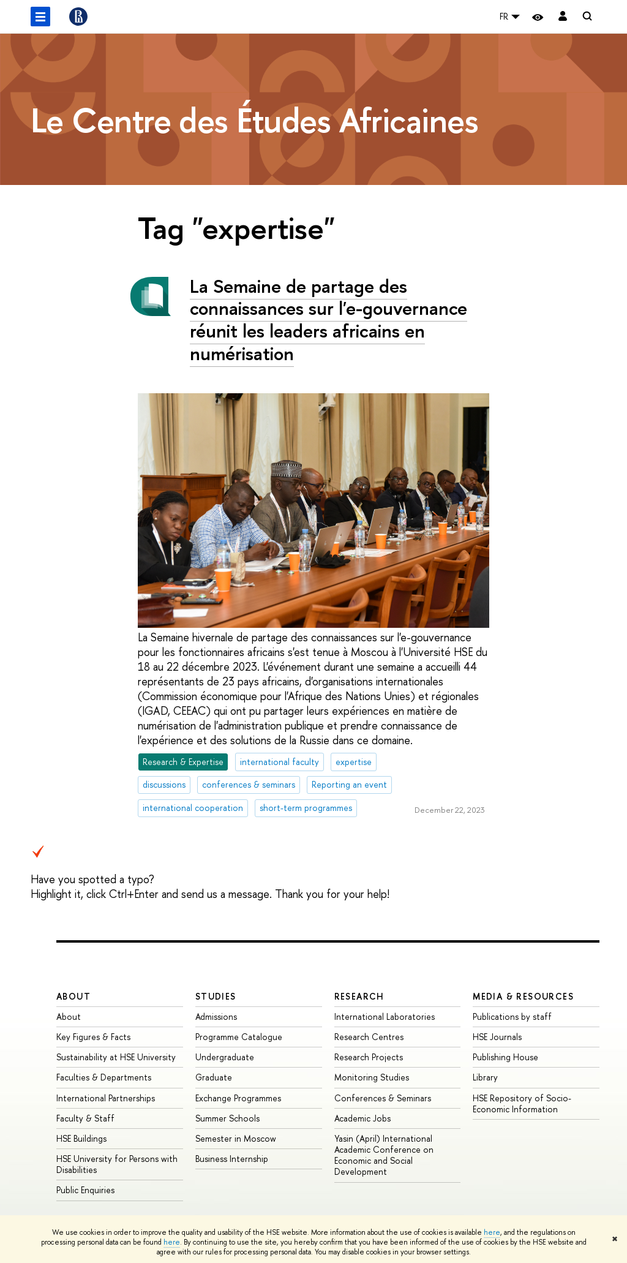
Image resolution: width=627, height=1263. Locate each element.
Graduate (213, 1077)
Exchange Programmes (238, 1098)
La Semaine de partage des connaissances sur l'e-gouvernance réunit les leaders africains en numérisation (328, 319)
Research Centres (369, 1036)
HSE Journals (497, 1036)
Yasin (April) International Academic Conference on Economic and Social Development (384, 1155)
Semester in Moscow (235, 1138)
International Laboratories (384, 1016)
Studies (215, 996)
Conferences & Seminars (382, 1098)
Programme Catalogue (238, 1036)
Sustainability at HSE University (116, 1057)
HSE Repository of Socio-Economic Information (522, 1103)
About (73, 996)
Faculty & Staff (85, 1118)
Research (359, 996)
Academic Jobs (362, 1118)
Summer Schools (227, 1118)
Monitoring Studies (371, 1077)
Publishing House (505, 1057)
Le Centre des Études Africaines (254, 120)
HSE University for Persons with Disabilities (117, 1164)
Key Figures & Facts (93, 1036)
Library (485, 1077)
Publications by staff (512, 1016)
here (492, 1232)
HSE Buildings (81, 1138)
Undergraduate (224, 1057)
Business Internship (231, 1158)
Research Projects (368, 1057)
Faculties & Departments (103, 1077)
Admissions (216, 1016)
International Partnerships (105, 1098)
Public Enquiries (85, 1190)
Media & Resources (523, 996)
